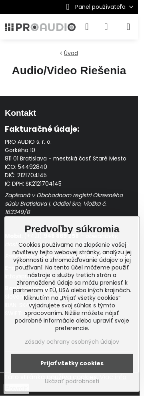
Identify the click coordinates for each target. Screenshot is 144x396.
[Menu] (128, 27)
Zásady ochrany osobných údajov (72, 342)
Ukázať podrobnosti (72, 381)
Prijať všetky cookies (72, 363)
